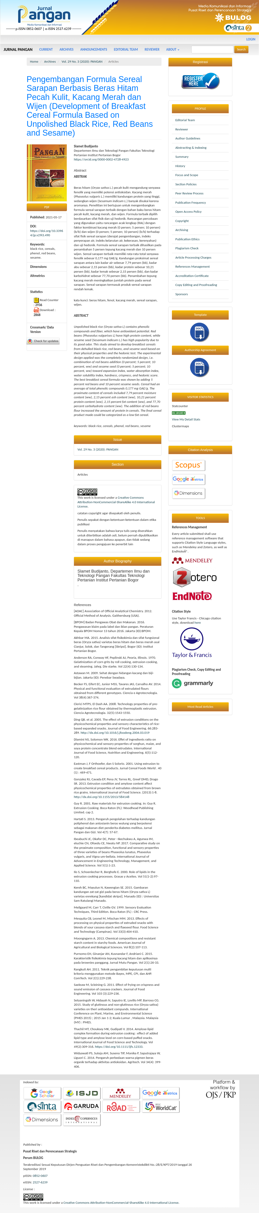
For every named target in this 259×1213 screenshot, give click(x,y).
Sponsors (181, 294)
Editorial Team (126, 49)
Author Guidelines (187, 138)
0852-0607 (40, 1176)
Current (46, 49)
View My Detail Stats (186, 419)
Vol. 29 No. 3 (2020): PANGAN (82, 61)
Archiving (181, 230)
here (198, 623)
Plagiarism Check (186, 248)
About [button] (172, 49)
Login (250, 39)
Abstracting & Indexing (191, 148)
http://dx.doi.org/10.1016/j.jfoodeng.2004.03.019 (115, 733)
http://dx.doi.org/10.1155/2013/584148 (101, 797)
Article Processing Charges (193, 257)
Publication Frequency (190, 203)
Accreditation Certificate (192, 276)
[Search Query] (212, 49)
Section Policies (186, 184)
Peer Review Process (189, 193)
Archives (66, 49)
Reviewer (152, 49)
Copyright (182, 221)
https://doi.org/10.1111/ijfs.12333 (119, 1047)
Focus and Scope (186, 175)
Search (241, 49)
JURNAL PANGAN (18, 49)
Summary (181, 157)
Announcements (93, 49)
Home (34, 61)
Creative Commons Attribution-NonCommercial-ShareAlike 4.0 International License (116, 502)
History (180, 166)
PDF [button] (46, 207)
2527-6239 (40, 1182)
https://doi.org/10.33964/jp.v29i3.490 (46, 233)
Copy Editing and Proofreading (196, 285)
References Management (192, 266)
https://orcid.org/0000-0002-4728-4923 (101, 159)
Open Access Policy (188, 212)
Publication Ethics (187, 239)
